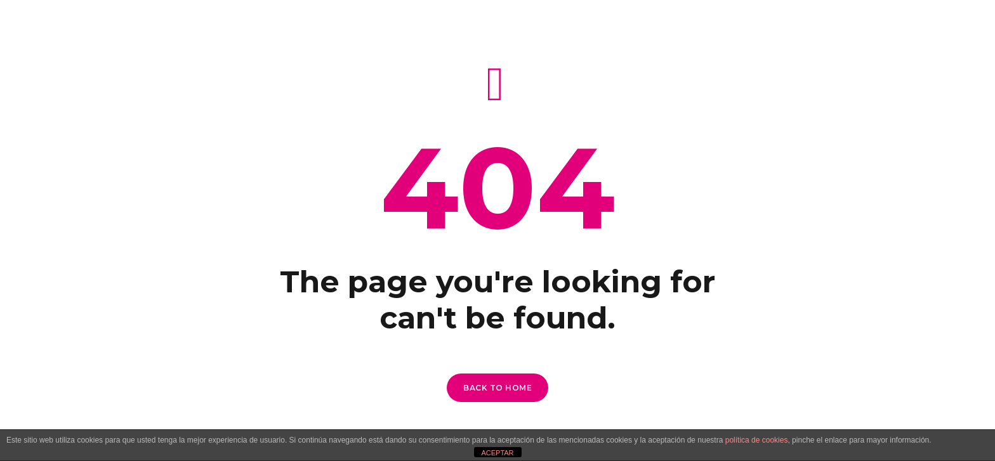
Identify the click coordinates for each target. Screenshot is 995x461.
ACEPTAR (497, 453)
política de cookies (756, 440)
